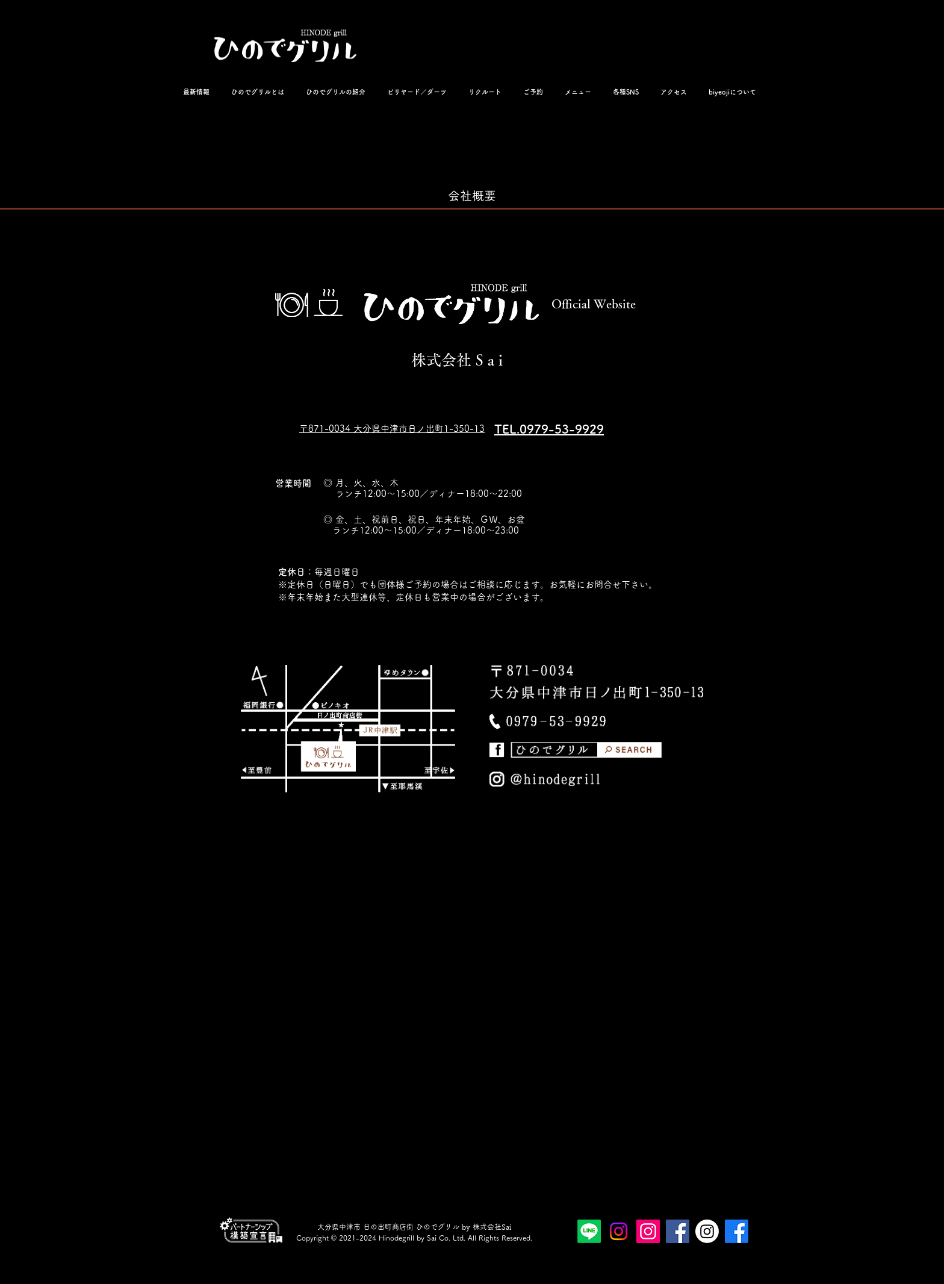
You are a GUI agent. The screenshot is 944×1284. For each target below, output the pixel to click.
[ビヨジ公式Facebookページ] (736, 1231)
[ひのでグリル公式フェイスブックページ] (677, 1231)
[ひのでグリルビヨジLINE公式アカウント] (589, 1231)
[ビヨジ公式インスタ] (707, 1231)
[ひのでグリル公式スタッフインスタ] (618, 1231)
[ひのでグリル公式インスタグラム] (648, 1231)
